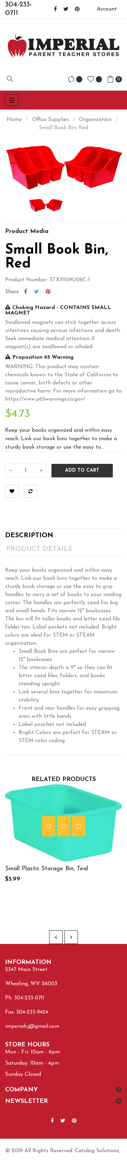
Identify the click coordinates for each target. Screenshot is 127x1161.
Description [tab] (29, 535)
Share (25, 291)
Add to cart (82, 470)
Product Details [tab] (39, 549)
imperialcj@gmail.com (32, 1026)
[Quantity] (26, 470)
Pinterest (48, 291)
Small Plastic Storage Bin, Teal (46, 869)
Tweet (36, 291)
